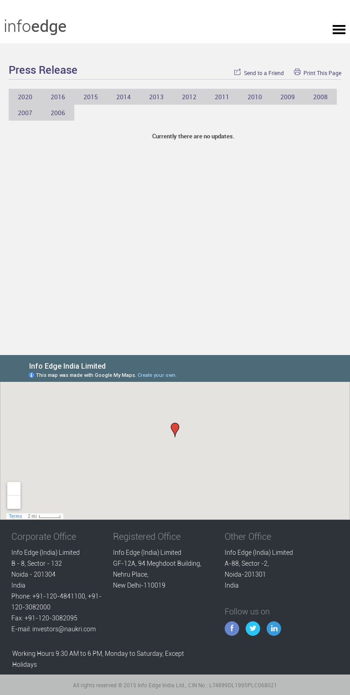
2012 (189, 96)
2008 (320, 96)
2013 (156, 96)
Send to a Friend (259, 73)
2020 (25, 96)
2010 (254, 96)
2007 (25, 112)
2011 (222, 96)
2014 (123, 96)
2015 (90, 96)
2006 (58, 112)
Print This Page (317, 73)
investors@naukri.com (64, 629)
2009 (287, 96)
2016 (58, 96)
